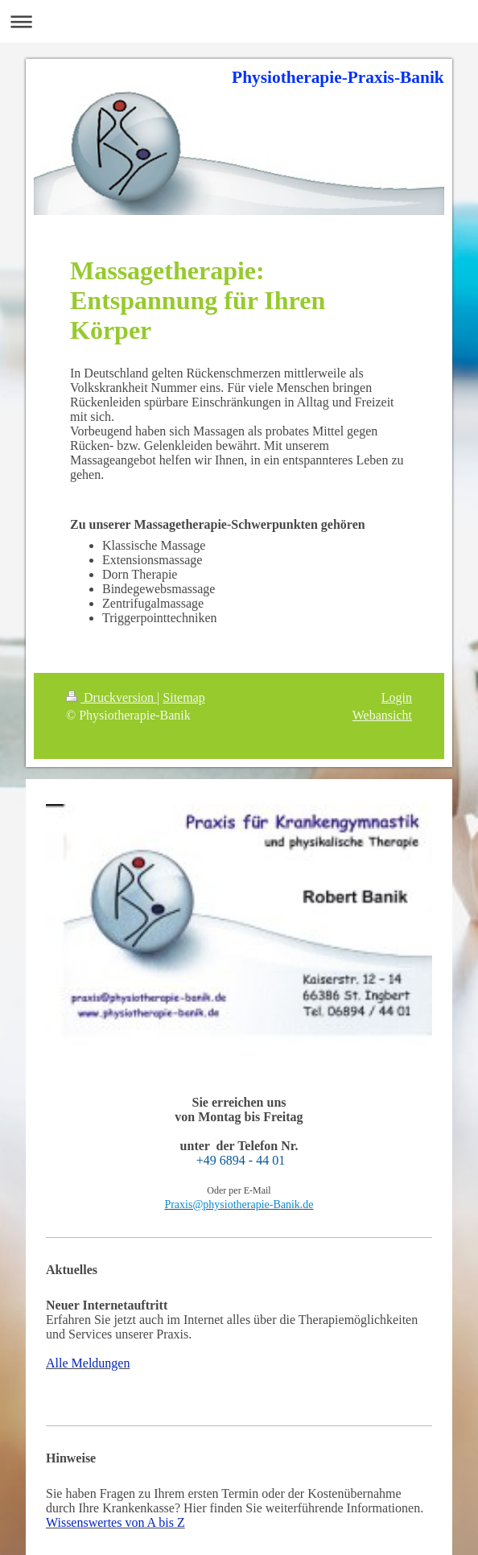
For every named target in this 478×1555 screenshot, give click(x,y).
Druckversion (111, 697)
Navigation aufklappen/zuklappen (239, 21)
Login (396, 697)
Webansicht (382, 715)
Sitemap (183, 697)
